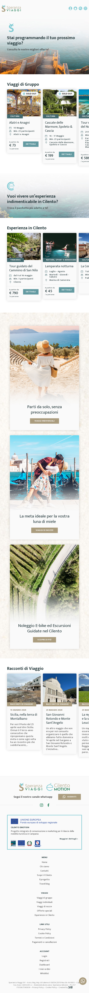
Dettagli (31, 144)
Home (44, 862)
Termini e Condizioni (44, 938)
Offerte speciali (44, 911)
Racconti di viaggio (21, 704)
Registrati (44, 960)
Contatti (44, 871)
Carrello (75, 8)
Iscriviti (69, 797)
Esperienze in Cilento (44, 915)
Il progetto (44, 879)
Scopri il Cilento (44, 875)
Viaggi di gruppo (44, 898)
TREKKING (15, 260)
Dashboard (44, 965)
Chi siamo (44, 866)
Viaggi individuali (44, 902)
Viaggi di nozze (44, 906)
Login (44, 956)
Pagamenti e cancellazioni (44, 942)
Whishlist (44, 973)
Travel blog (44, 884)
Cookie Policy (44, 933)
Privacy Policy (44, 929)
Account (70, 8)
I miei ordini (44, 969)
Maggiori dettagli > (69, 838)
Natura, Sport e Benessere (61, 260)
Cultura (15, 116)
